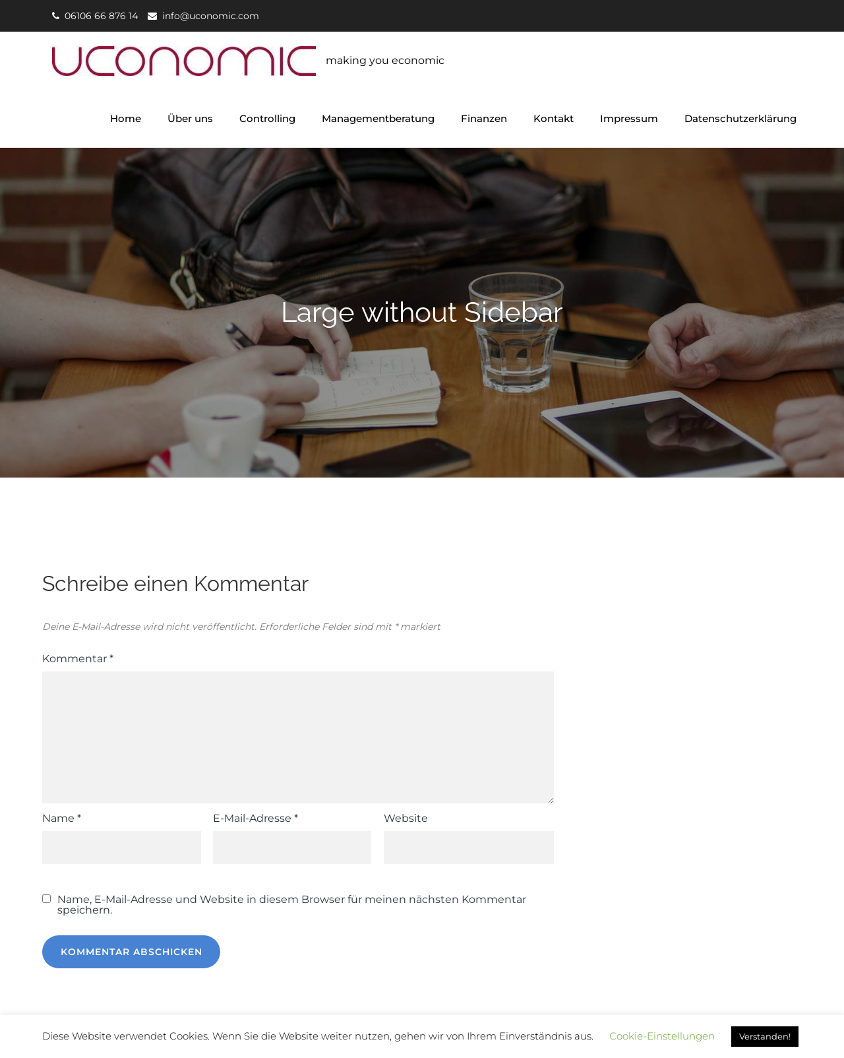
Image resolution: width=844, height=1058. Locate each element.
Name (61, 818)
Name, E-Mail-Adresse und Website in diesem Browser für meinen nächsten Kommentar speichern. (291, 905)
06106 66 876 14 (101, 16)
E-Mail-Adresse (255, 818)
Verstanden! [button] (765, 1036)
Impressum (629, 118)
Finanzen (484, 118)
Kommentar (77, 658)
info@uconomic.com (210, 16)
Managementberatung (378, 118)
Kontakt (553, 118)
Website (406, 818)
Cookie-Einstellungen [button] (662, 1036)
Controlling (267, 118)
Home (125, 118)
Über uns (190, 118)
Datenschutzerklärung (740, 118)
